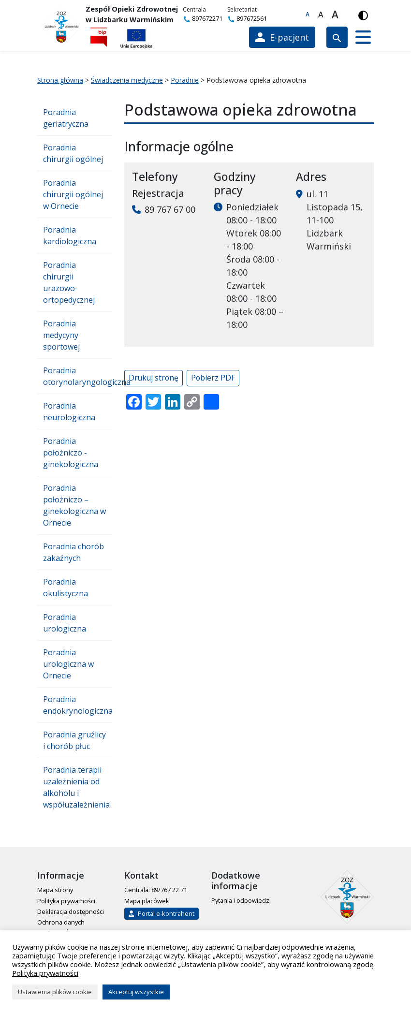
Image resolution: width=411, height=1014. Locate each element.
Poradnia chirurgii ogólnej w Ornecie (73, 194)
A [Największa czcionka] (335, 14)
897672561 (247, 18)
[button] (363, 37)
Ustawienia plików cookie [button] (55, 991)
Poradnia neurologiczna (69, 411)
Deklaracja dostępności (70, 911)
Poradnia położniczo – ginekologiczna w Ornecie (74, 505)
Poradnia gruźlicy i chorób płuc (74, 740)
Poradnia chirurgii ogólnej (73, 153)
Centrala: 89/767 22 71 (155, 889)
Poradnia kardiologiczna (69, 235)
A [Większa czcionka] (320, 14)
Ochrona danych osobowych (61, 927)
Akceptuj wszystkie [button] (136, 991)
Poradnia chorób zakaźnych (73, 552)
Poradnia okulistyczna (65, 587)
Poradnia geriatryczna (65, 118)
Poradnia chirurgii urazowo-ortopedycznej (69, 282)
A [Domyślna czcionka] (307, 14)
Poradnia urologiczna (64, 623)
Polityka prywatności (66, 900)
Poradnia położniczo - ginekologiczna (70, 453)
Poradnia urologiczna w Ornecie (68, 664)
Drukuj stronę (153, 377)
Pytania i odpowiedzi (241, 900)
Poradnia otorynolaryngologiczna (78, 376)
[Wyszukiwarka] (337, 37)
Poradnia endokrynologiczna (78, 705)
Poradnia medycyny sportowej (61, 335)
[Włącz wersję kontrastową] (363, 14)
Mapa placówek (146, 900)
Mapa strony (55, 889)
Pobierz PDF (213, 377)
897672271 (202, 18)
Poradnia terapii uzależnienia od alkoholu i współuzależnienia (76, 787)
